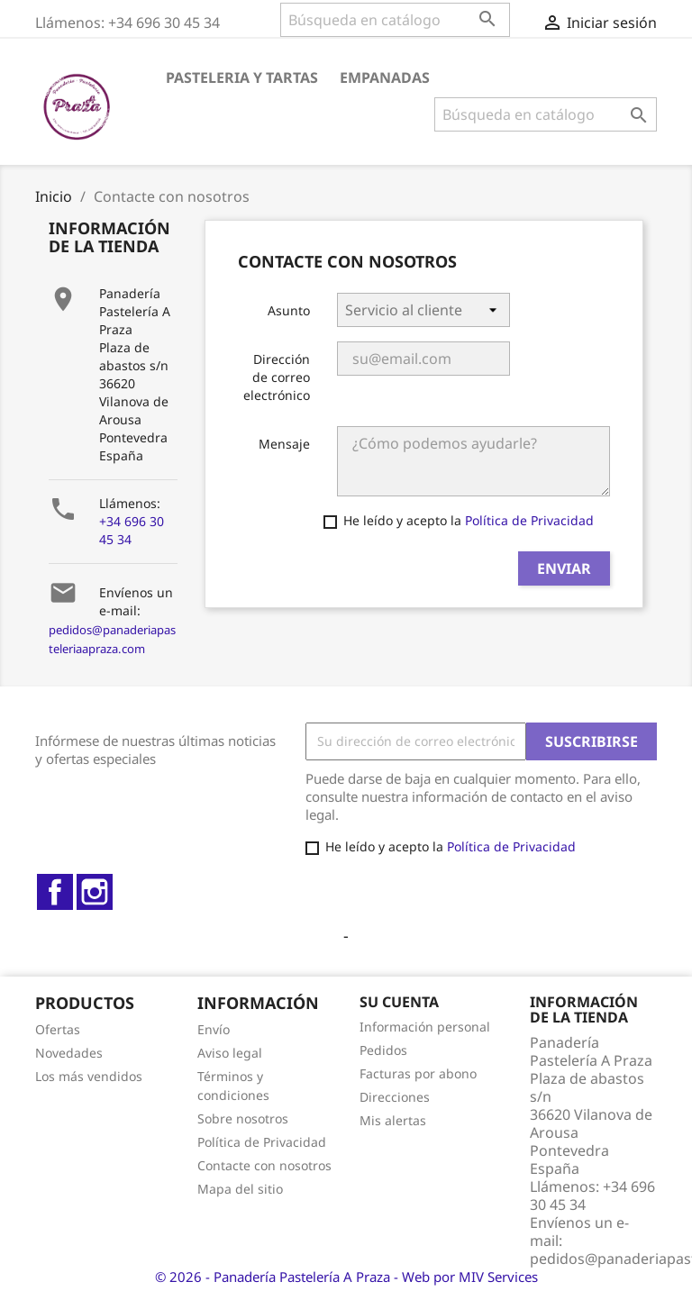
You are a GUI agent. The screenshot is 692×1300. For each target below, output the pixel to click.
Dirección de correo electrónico (276, 377)
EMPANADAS (385, 77)
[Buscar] (395, 20)
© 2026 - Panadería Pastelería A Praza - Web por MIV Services (346, 1277)
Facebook (55, 892)
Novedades (69, 1052)
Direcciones (395, 1096)
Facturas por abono (418, 1073)
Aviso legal (229, 1052)
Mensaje (284, 443)
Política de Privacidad (529, 520)
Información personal (425, 1026)
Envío (213, 1029)
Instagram (95, 892)
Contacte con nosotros (264, 1165)
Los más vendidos (88, 1076)
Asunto (289, 310)
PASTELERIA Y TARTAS (242, 77)
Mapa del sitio (240, 1188)
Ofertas (57, 1029)
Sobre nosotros (242, 1118)
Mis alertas (393, 1120)
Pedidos (383, 1050)
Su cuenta (399, 1002)
